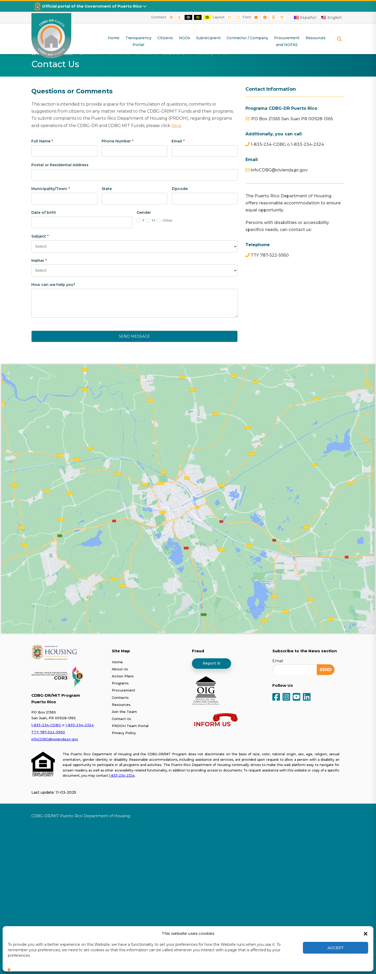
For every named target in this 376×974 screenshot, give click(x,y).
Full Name (42, 141)
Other (164, 220)
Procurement (123, 690)
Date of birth (43, 212)
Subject (40, 236)
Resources (121, 704)
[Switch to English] (331, 17)
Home (117, 662)
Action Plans (123, 676)
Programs (120, 683)
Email (178, 141)
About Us (120, 669)
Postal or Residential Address (60, 164)
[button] (365, 933)
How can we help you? (53, 284)
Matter (39, 260)
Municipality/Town (50, 188)
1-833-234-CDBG (46, 725)
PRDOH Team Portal (130, 726)
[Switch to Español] (305, 17)
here (176, 125)
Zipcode (180, 188)
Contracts (120, 697)
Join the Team (124, 711)
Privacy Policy (124, 733)
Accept (335, 947)
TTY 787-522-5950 (48, 732)
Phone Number (117, 141)
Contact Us (121, 718)
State (107, 188)
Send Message (134, 336)
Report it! (211, 663)
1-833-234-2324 (80, 725)
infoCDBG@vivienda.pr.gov (54, 739)
